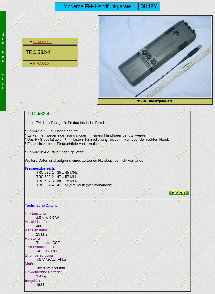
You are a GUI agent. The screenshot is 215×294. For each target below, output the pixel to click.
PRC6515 (41, 63)
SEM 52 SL (42, 42)
